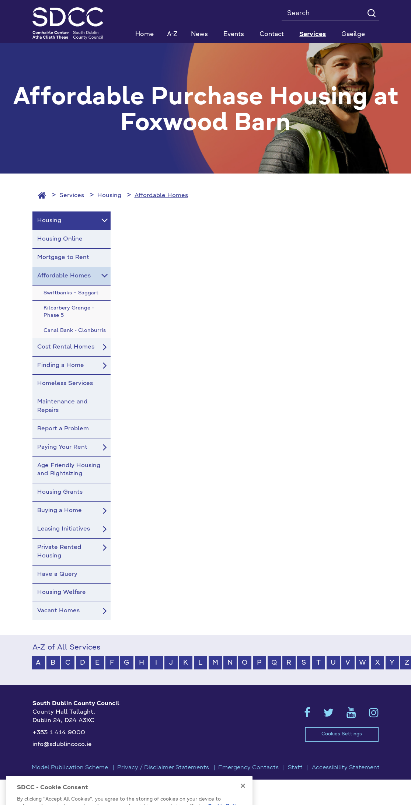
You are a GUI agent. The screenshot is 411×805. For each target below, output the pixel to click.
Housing (109, 196)
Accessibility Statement (346, 768)
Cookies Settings (341, 734)
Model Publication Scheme (70, 768)
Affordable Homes (161, 196)
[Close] (243, 797)
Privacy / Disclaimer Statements (163, 768)
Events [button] (233, 34)
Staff (295, 768)
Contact (272, 34)
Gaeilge (353, 34)
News (199, 34)
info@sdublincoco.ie (62, 745)
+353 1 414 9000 (58, 733)
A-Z (172, 34)
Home (144, 34)
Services (71, 196)
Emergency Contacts (248, 768)
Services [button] (312, 34)
